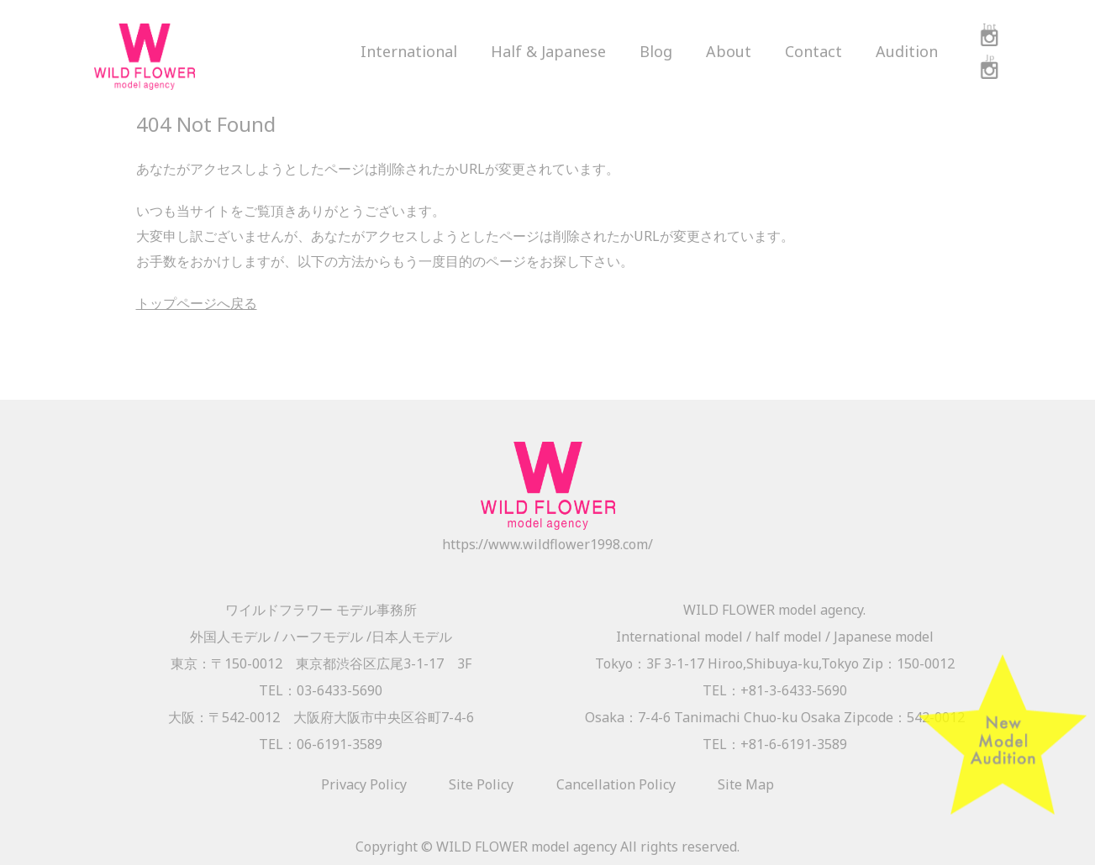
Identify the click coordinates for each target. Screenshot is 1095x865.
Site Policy (481, 784)
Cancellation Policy (616, 784)
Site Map (746, 784)
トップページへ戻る (196, 303)
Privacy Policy (364, 784)
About (728, 51)
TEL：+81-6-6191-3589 (775, 744)
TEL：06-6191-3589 (320, 744)
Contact (813, 51)
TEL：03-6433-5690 (320, 690)
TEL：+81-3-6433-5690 (775, 690)
